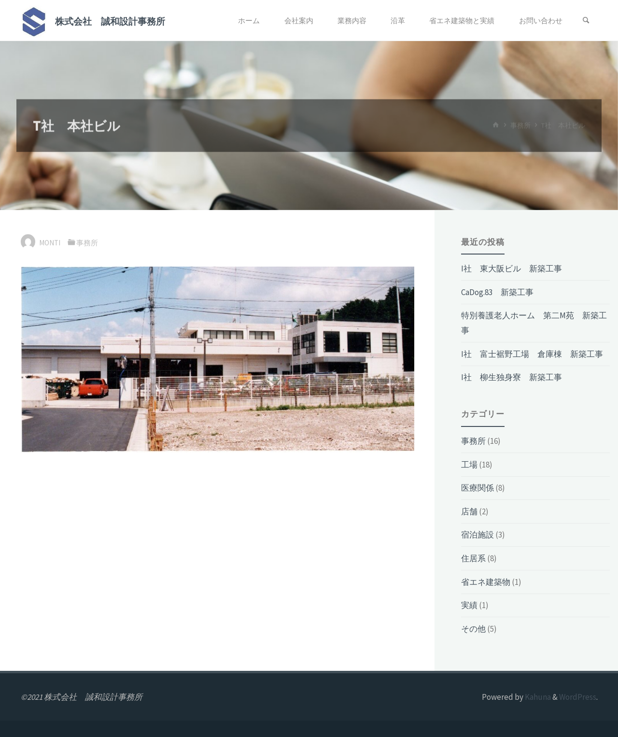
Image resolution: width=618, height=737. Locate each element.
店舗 (469, 511)
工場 (469, 464)
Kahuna (537, 697)
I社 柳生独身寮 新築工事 (511, 377)
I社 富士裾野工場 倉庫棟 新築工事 (532, 354)
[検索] (586, 20)
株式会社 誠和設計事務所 (110, 21)
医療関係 (477, 487)
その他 (473, 629)
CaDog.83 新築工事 (497, 292)
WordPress (577, 697)
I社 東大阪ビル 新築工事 (511, 268)
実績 (469, 605)
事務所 (87, 242)
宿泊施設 (477, 534)
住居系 (473, 558)
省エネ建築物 (485, 582)
